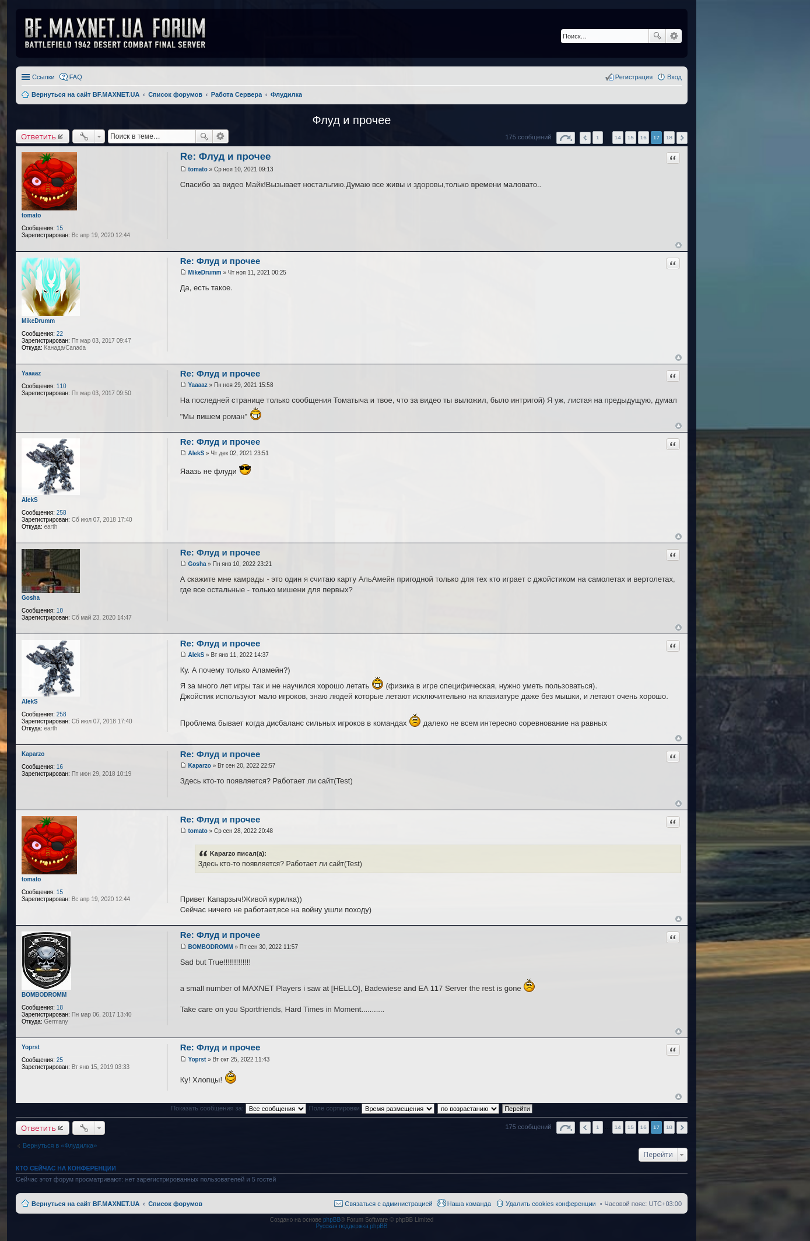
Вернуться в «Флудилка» (60, 1145)
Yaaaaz (31, 373)
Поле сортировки (371, 1108)
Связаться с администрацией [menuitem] (388, 1203)
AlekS (30, 500)
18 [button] (669, 137)
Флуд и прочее (352, 120)
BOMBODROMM (44, 995)
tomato (31, 215)
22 (60, 334)
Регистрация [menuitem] (634, 76)
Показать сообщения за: (238, 1108)
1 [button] (597, 137)
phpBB (332, 1220)
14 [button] (618, 137)
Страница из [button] (565, 138)
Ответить (38, 136)
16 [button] (643, 137)
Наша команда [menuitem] (469, 1203)
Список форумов (175, 1203)
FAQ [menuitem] (75, 76)
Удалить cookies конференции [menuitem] (551, 1203)
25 (60, 1060)
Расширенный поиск (674, 36)
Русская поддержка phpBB (351, 1226)
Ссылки (43, 76)
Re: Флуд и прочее (225, 156)
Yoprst (31, 1047)
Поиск (657, 36)
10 (60, 610)
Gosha (31, 598)
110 (61, 386)
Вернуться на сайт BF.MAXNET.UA (85, 1203)
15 (60, 228)
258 (61, 512)
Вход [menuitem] (674, 76)
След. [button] (682, 138)
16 (60, 767)
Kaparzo (33, 754)
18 (60, 1007)
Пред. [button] (585, 138)
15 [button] (630, 137)
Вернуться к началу (678, 245)
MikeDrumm (38, 321)
